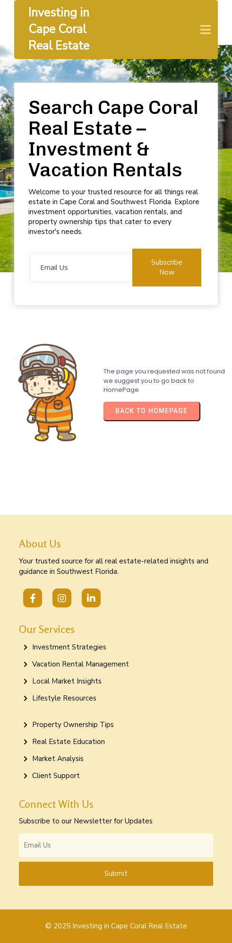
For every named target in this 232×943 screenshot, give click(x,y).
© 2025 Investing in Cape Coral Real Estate (116, 926)
